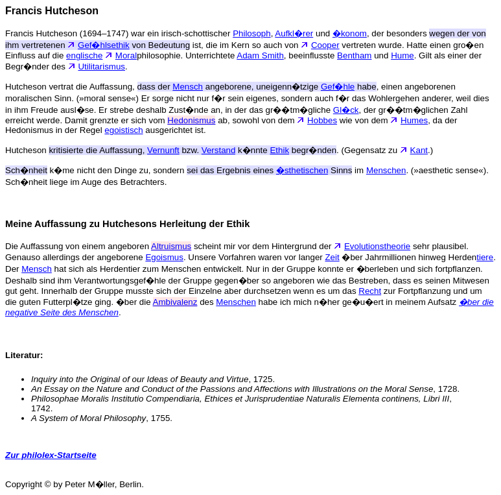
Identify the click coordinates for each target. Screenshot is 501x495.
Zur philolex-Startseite (51, 455)
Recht (369, 291)
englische (84, 55)
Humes (414, 120)
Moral (126, 55)
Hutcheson (76, 150)
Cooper (325, 45)
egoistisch (123, 130)
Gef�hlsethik (104, 45)
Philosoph (252, 33)
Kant (419, 150)
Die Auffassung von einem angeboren (78, 246)
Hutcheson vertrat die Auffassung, (88, 86)
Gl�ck (346, 110)
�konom (349, 33)
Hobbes (322, 120)
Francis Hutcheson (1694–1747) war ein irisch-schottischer (119, 33)
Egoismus (164, 257)
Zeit (332, 257)
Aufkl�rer (294, 33)
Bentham (354, 55)
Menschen (386, 170)
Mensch (36, 269)
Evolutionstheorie (377, 246)
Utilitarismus (101, 66)
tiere (484, 257)
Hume (402, 55)
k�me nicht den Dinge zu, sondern (140, 170)
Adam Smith (260, 55)
